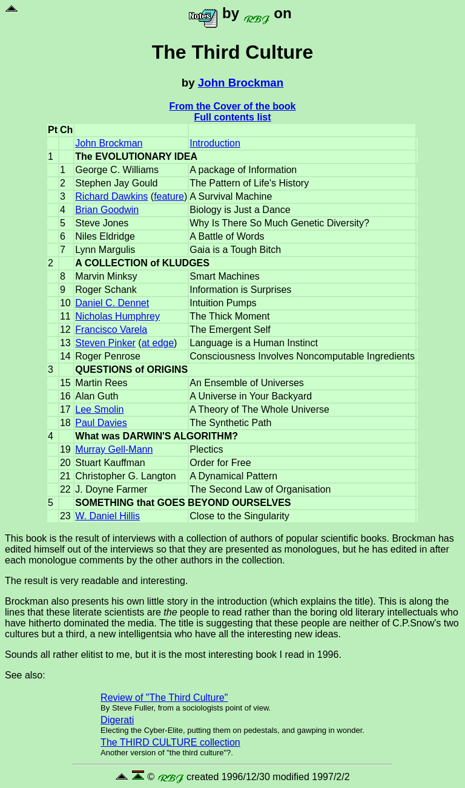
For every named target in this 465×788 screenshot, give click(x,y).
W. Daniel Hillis (107, 516)
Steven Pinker (105, 343)
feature (169, 196)
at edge (158, 343)
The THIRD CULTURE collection (170, 742)
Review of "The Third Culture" (164, 697)
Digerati (117, 720)
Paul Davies (101, 423)
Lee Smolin (99, 409)
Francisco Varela (111, 329)
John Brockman (240, 82)
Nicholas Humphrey (117, 316)
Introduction (215, 143)
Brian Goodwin (107, 210)
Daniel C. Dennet (112, 303)
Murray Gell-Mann (114, 449)
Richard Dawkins (111, 196)
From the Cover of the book (233, 106)
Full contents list (232, 117)
